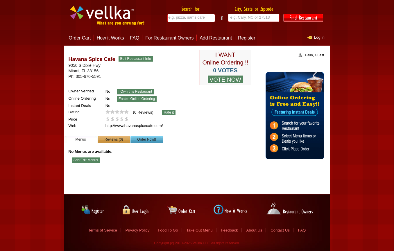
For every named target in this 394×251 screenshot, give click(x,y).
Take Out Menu (199, 230)
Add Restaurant (216, 37)
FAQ (134, 37)
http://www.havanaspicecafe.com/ (134, 125)
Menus (80, 139)
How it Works (110, 37)
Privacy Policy (138, 230)
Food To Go (168, 230)
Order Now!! (146, 139)
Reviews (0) (114, 139)
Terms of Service (102, 230)
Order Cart (80, 37)
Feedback (229, 230)
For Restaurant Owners (169, 37)
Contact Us (280, 230)
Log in (319, 37)
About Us (254, 230)
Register (246, 37)
